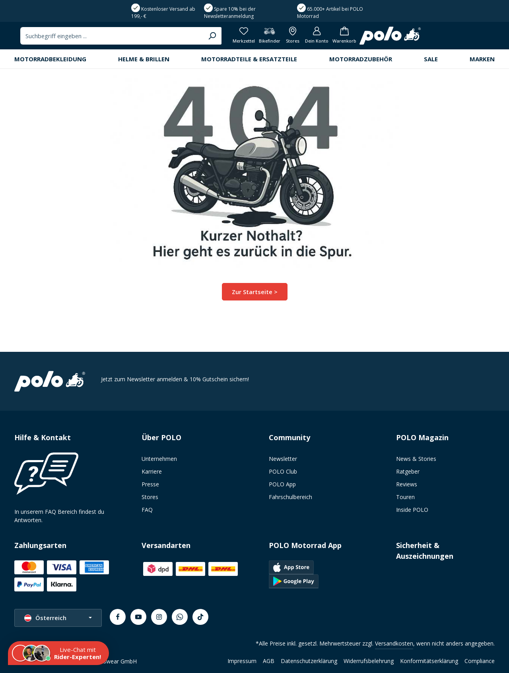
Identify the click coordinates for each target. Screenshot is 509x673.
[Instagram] (159, 617)
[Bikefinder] (401, 38)
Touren (405, 497)
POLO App (282, 484)
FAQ (147, 509)
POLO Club (283, 471)
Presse (150, 484)
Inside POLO (412, 509)
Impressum (241, 661)
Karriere (152, 471)
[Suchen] (337, 38)
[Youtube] (138, 617)
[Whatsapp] (180, 617)
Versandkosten (394, 643)
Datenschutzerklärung (309, 661)
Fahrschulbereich (290, 497)
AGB (268, 661)
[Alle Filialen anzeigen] (425, 38)
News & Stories (416, 458)
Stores (150, 497)
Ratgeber (408, 471)
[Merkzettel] (373, 38)
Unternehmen (159, 458)
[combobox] (237, 38)
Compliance (479, 661)
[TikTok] (200, 617)
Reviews (406, 484)
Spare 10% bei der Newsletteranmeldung (230, 13)
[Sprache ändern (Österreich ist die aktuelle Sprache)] (58, 617)
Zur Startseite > (255, 296)
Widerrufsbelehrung (369, 661)
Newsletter (283, 458)
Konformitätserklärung (429, 661)
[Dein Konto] (451, 38)
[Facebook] (118, 617)
